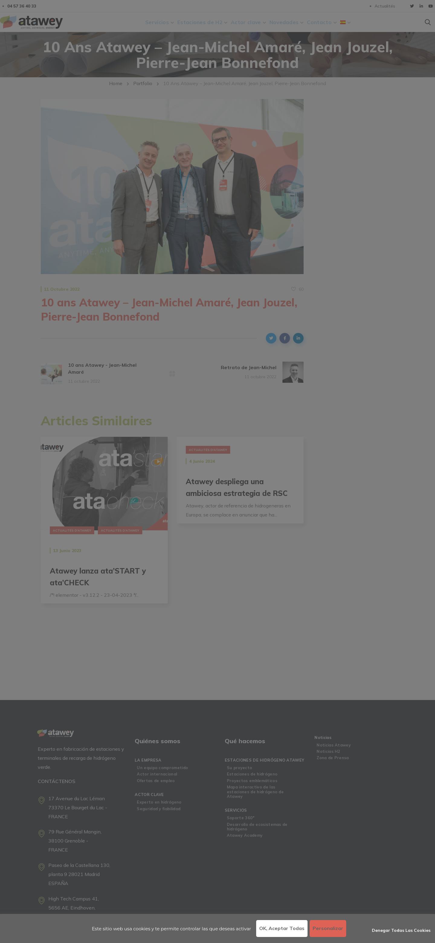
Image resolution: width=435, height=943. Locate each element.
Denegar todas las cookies (401, 930)
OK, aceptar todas (281, 928)
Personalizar (328, 928)
